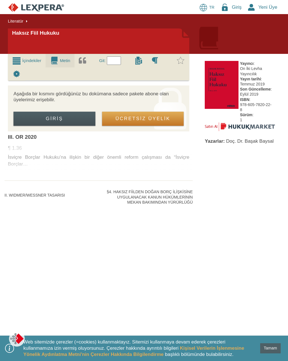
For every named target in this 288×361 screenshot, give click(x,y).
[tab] (27, 60)
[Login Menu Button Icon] (224, 7)
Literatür (15, 21)
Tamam (270, 348)
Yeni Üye (267, 7)
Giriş (237, 7)
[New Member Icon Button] (251, 7)
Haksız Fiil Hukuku (35, 33)
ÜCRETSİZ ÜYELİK (142, 118)
